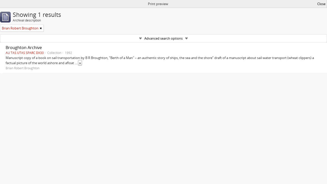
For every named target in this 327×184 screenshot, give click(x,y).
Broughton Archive (24, 47)
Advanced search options (163, 38)
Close (321, 4)
